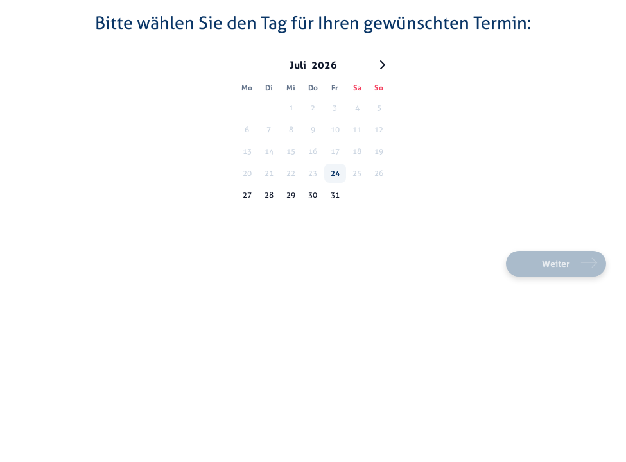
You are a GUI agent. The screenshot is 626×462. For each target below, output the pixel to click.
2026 (324, 64)
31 (335, 195)
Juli (298, 64)
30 (312, 195)
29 (290, 195)
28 (269, 195)
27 (247, 195)
